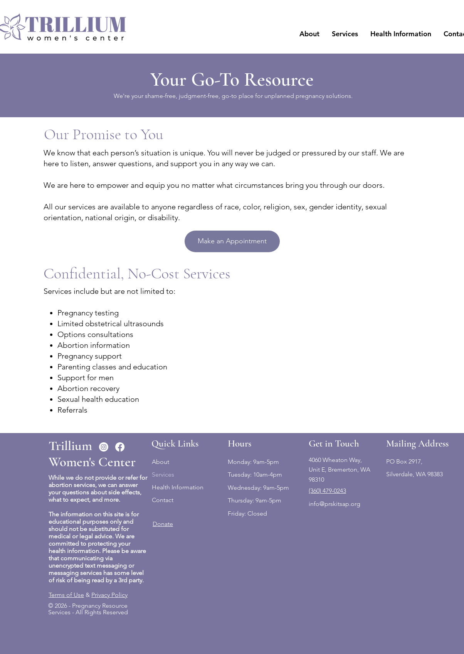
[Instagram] (103, 447)
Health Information (177, 487)
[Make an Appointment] (232, 241)
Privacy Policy (109, 594)
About (160, 461)
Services (163, 474)
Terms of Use (66, 594)
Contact (162, 500)
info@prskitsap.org (334, 503)
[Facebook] (119, 447)
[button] (309, 34)
